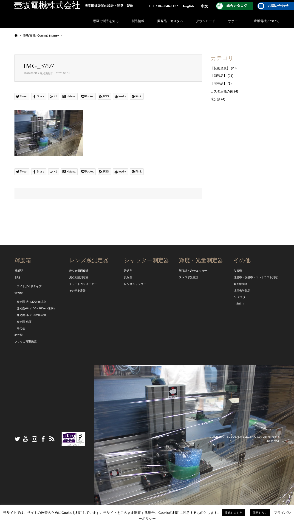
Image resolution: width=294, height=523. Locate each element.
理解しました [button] (234, 512)
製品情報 (138, 21)
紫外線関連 (240, 284)
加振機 (238, 270)
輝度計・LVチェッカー (193, 270)
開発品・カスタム (170, 21)
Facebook (42, 438)
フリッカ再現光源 (25, 341)
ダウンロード (205, 21)
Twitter (16, 438)
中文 (204, 6)
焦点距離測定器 (78, 277)
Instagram (33, 438)
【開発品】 (219, 83)
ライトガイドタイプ (29, 286)
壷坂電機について (267, 21)
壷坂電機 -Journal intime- (41, 35)
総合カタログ (236, 6)
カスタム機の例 (222, 91)
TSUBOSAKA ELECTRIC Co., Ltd (246, 436)
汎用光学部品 (242, 290)
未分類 (215, 99)
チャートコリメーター (83, 284)
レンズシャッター (135, 284)
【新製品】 (219, 76)
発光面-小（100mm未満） (33, 315)
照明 (17, 277)
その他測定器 (77, 290)
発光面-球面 (24, 321)
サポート (234, 21)
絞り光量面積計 (78, 270)
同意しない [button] (260, 512)
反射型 (18, 270)
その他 (21, 328)
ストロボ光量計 (188, 277)
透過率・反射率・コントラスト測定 (256, 277)
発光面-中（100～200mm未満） (36, 308)
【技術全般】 (220, 68)
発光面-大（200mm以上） (33, 301)
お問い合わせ (278, 6)
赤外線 (18, 334)
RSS (50, 438)
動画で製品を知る (106, 21)
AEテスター (241, 297)
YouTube (24, 438)
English (188, 6)
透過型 (18, 293)
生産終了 (239, 303)
